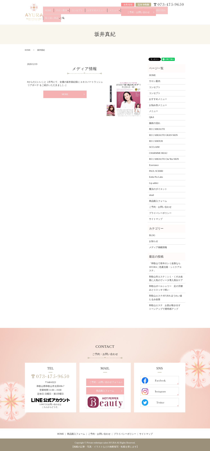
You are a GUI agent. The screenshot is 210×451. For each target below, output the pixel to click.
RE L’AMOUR (156, 141)
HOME (64, 19)
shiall (151, 195)
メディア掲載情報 (158, 247)
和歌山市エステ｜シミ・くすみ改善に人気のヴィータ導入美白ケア (166, 278)
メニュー (118, 19)
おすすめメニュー (103, 19)
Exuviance (154, 165)
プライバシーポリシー (160, 213)
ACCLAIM (154, 147)
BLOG (152, 235)
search (184, 19)
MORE (65, 94)
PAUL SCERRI (156, 171)
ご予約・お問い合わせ (138, 12)
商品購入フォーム (158, 201)
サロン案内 (74, 19)
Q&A (148, 19)
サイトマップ (156, 219)
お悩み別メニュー (134, 19)
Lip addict (153, 183)
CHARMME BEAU (158, 153)
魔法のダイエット (158, 189)
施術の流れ (158, 19)
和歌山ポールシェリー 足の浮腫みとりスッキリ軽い (166, 288)
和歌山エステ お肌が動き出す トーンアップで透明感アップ (166, 307)
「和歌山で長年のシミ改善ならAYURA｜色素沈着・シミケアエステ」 (165, 267)
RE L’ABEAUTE (157, 129)
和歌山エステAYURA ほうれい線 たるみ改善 (166, 298)
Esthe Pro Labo (156, 177)
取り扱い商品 (171, 19)
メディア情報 (84, 69)
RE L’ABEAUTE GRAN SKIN (163, 135)
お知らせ (153, 241)
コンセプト (88, 19)
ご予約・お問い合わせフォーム (105, 382)
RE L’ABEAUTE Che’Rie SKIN (164, 159)
